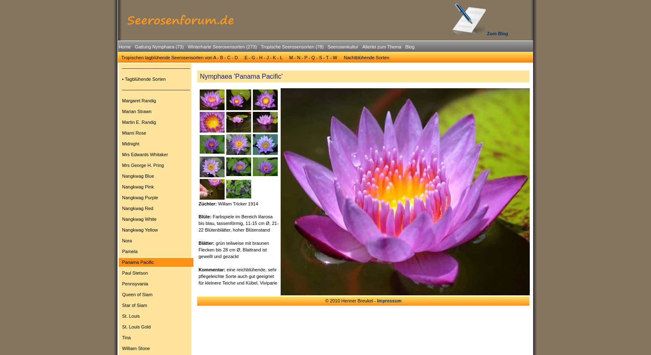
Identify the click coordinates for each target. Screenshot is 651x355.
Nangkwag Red (137, 208)
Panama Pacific (138, 262)
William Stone (136, 348)
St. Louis (131, 316)
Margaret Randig (139, 100)
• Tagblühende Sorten (144, 79)
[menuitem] (125, 47)
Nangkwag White (139, 219)
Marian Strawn (137, 111)
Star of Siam (134, 305)
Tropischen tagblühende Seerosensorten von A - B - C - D (179, 57)
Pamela (129, 251)
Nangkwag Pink (138, 186)
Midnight (131, 143)
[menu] (156, 209)
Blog (409, 46)
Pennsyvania (135, 283)
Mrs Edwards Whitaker (145, 154)
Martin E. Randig (139, 122)
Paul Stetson (135, 272)
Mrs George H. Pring (143, 165)
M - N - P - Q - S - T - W (313, 57)
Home (125, 46)
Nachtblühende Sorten (366, 57)
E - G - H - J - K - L (264, 57)
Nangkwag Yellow (140, 229)
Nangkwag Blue (138, 176)
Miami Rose (134, 132)
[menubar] (266, 48)
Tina (126, 337)
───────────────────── (156, 68)
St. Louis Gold (136, 326)
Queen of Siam (137, 294)
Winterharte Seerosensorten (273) (222, 46)
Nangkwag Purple (140, 197)
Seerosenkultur (343, 46)
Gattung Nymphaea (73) (159, 46)
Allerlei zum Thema (381, 46)
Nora (127, 240)
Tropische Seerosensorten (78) (292, 46)
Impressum (389, 300)
